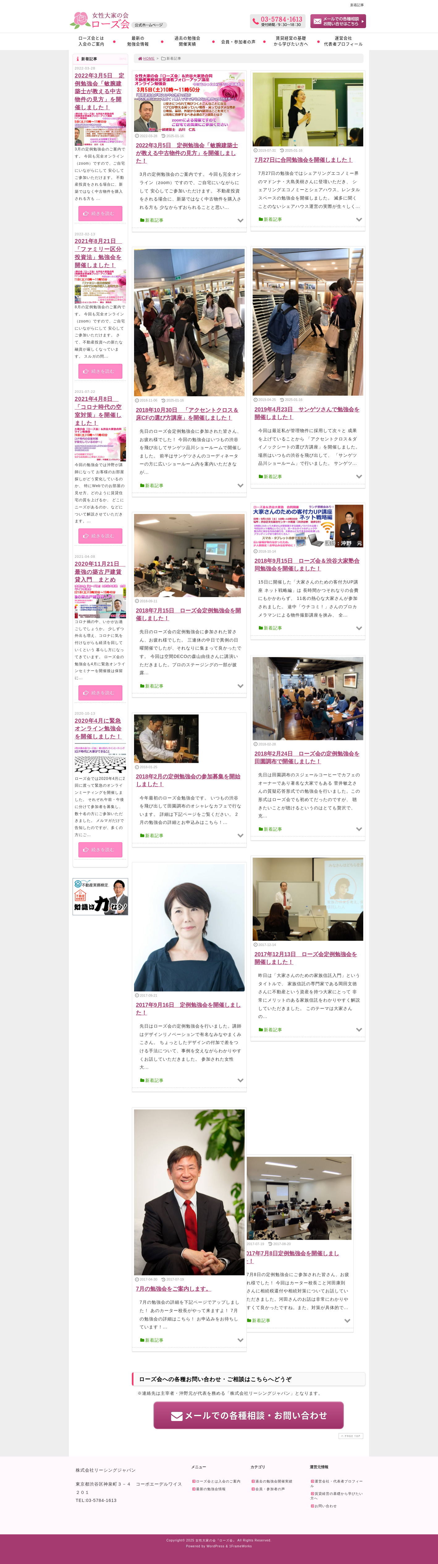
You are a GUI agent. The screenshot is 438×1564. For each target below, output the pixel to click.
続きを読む (98, 213)
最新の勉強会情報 (138, 41)
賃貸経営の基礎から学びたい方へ (291, 41)
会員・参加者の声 (238, 41)
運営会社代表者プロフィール (343, 41)
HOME (146, 58)
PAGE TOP (350, 1435)
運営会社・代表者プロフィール (336, 1483)
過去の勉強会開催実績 (187, 41)
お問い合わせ (323, 1505)
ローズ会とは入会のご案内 (91, 41)
